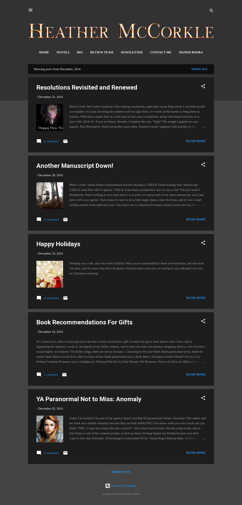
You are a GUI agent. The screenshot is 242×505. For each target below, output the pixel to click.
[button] (203, 87)
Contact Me (161, 52)
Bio (80, 52)
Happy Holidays (58, 244)
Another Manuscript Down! (74, 165)
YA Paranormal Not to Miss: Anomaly (88, 399)
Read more (196, 141)
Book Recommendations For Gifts (84, 322)
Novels (63, 52)
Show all (199, 69)
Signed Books (191, 52)
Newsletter (132, 52)
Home (44, 52)
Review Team (101, 52)
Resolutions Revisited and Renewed (86, 87)
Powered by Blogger (121, 485)
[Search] (211, 11)
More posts (120, 472)
